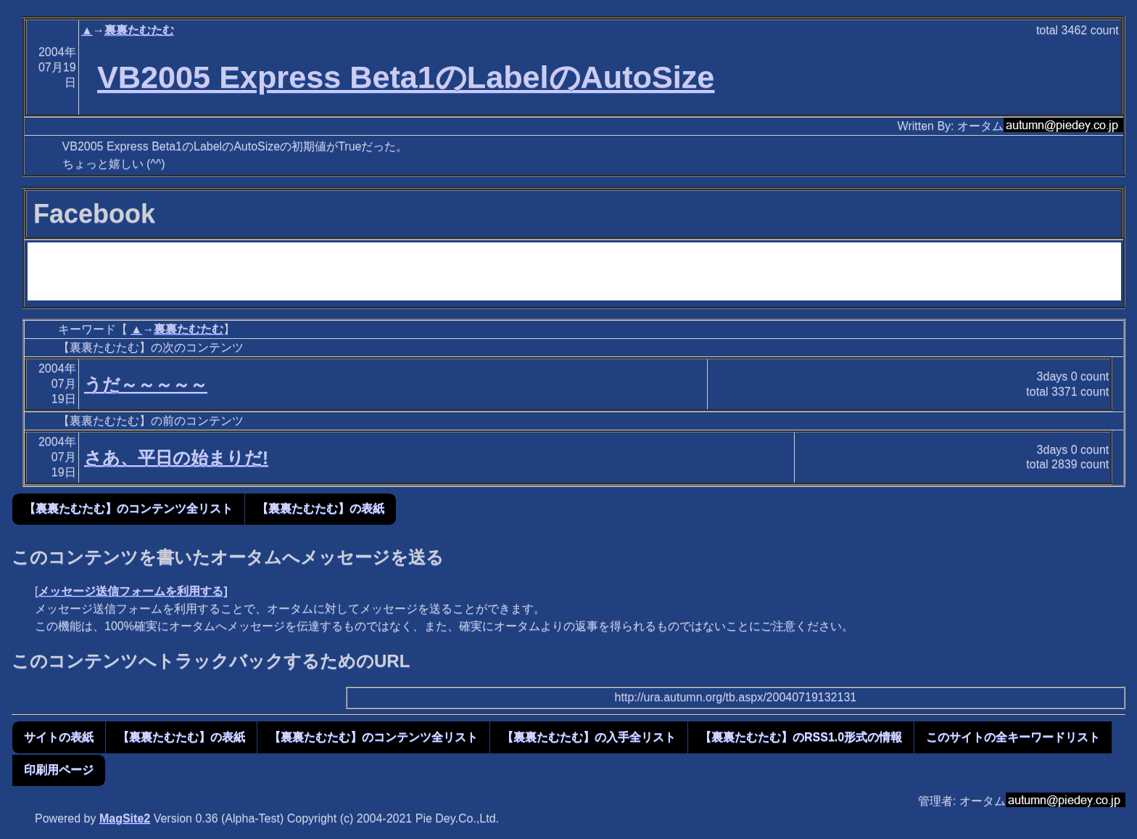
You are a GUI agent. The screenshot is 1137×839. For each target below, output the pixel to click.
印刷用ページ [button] (59, 770)
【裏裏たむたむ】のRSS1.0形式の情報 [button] (801, 737)
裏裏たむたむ (139, 30)
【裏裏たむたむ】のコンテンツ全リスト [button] (128, 508)
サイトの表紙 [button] (59, 737)
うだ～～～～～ (145, 384)
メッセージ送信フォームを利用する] (132, 591)
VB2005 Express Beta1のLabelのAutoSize (405, 77)
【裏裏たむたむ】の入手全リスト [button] (589, 737)
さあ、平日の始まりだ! (176, 457)
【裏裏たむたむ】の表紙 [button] (320, 508)
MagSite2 (124, 818)
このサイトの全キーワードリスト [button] (1013, 737)
